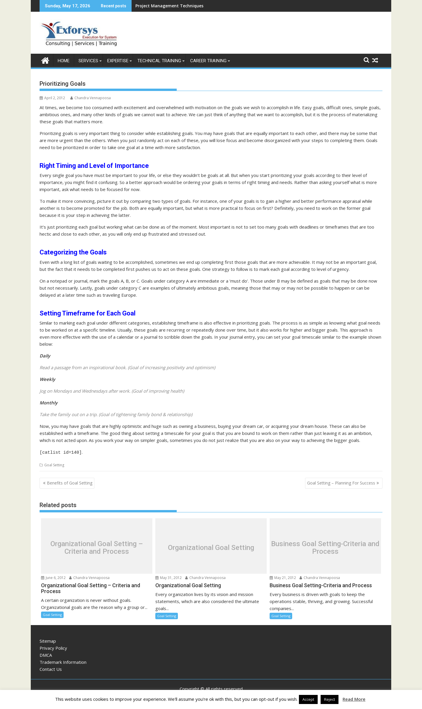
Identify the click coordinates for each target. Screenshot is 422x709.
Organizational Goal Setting (211, 546)
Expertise (117, 60)
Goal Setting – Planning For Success (341, 482)
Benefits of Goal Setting (69, 482)
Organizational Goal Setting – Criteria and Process (96, 546)
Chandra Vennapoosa (90, 97)
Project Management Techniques (169, 6)
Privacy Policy (53, 647)
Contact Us (51, 668)
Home (63, 60)
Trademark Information (63, 661)
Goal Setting (54, 463)
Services (88, 60)
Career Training (208, 60)
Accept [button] (308, 699)
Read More (354, 699)
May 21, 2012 (283, 576)
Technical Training (159, 60)
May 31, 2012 (168, 576)
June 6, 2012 (53, 576)
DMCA (46, 654)
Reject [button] (329, 699)
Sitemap (48, 640)
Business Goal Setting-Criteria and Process (325, 546)
